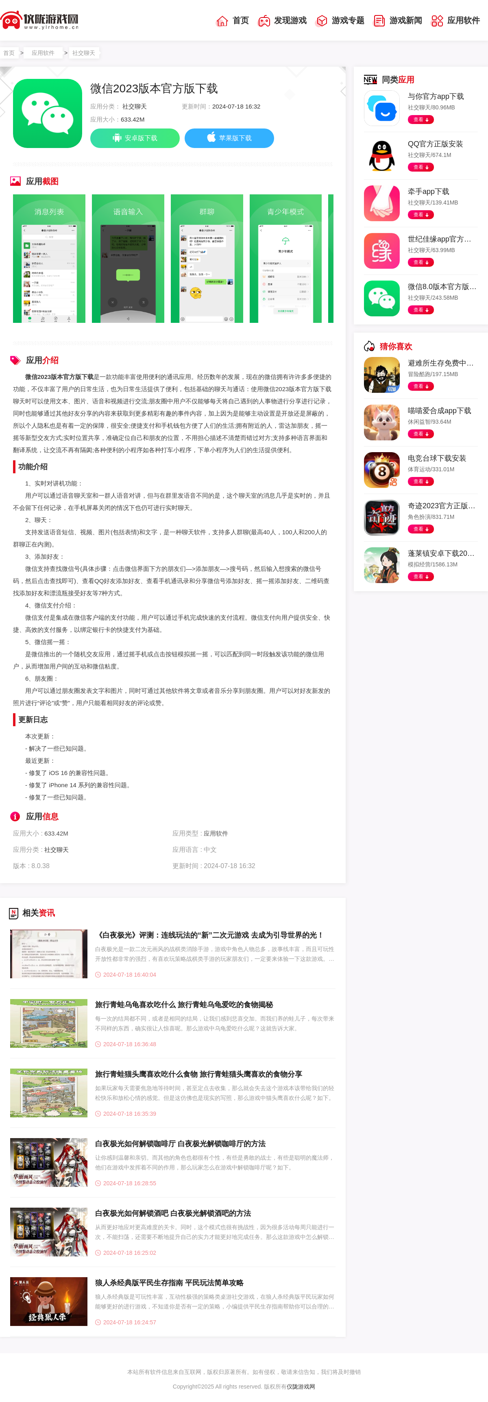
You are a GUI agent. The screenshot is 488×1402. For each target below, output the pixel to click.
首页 (232, 21)
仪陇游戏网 (301, 1386)
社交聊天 (83, 53)
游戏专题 (339, 21)
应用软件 (455, 21)
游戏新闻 (397, 21)
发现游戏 (282, 21)
